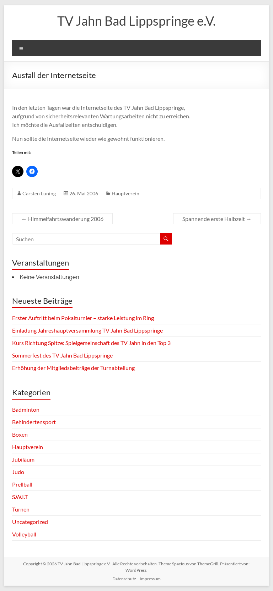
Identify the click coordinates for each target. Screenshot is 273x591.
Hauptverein (125, 193)
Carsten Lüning (39, 193)
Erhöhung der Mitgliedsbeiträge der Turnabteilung (73, 367)
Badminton (25, 409)
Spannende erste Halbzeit (217, 218)
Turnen (21, 509)
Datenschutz (124, 578)
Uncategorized (30, 521)
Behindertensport (34, 421)
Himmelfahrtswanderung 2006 (62, 218)
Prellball (22, 484)
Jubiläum (23, 459)
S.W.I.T (20, 496)
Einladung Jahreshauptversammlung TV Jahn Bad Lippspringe (87, 330)
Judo (18, 471)
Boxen (20, 434)
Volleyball (24, 534)
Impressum (150, 578)
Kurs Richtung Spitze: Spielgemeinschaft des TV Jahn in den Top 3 (91, 342)
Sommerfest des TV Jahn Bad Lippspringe (62, 355)
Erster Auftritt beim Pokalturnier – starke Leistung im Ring (83, 317)
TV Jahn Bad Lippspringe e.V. (136, 21)
